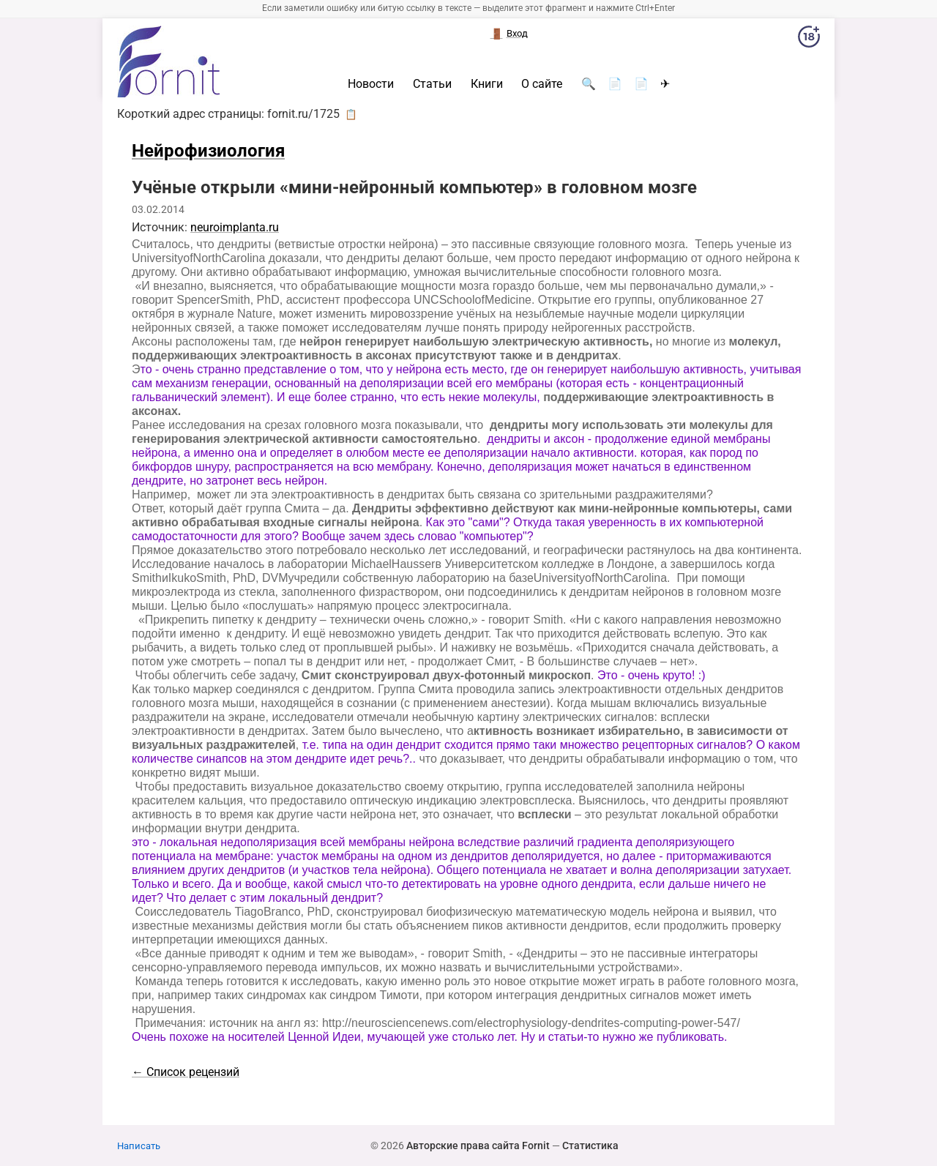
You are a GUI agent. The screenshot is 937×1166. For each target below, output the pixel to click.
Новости (371, 84)
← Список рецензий (185, 1072)
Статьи (432, 84)
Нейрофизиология (208, 151)
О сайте (541, 84)
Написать (138, 1145)
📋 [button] (351, 114)
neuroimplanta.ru (234, 227)
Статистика (590, 1145)
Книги (487, 84)
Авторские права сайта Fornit (478, 1145)
